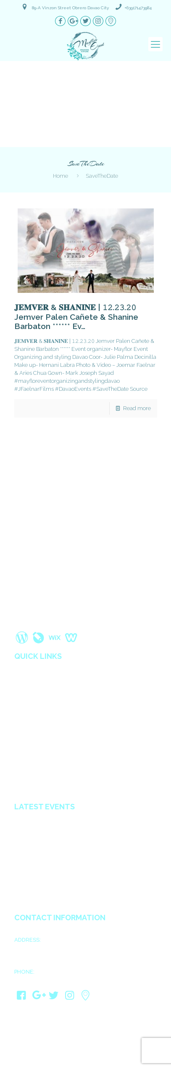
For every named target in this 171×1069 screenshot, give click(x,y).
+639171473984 (138, 7)
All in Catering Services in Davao (57, 775)
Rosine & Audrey (37, 874)
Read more (137, 408)
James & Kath (32, 832)
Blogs (22, 714)
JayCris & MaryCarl (40, 885)
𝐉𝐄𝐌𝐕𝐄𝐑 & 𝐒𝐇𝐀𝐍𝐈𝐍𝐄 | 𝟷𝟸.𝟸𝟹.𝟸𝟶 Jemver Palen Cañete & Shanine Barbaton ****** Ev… (76, 317)
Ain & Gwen (30, 864)
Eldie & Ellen (31, 895)
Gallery (24, 696)
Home (60, 176)
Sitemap (25, 731)
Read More (85, 620)
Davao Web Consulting (119, 1061)
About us (26, 678)
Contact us (28, 740)
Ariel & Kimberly (36, 822)
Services (25, 687)
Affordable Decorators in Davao (57, 767)
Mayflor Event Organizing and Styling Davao (103, 1045)
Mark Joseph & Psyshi (44, 843)
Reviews (25, 705)
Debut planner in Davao (46, 784)
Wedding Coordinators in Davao (58, 758)
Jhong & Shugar (36, 853)
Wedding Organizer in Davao (53, 749)
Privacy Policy (33, 722)
